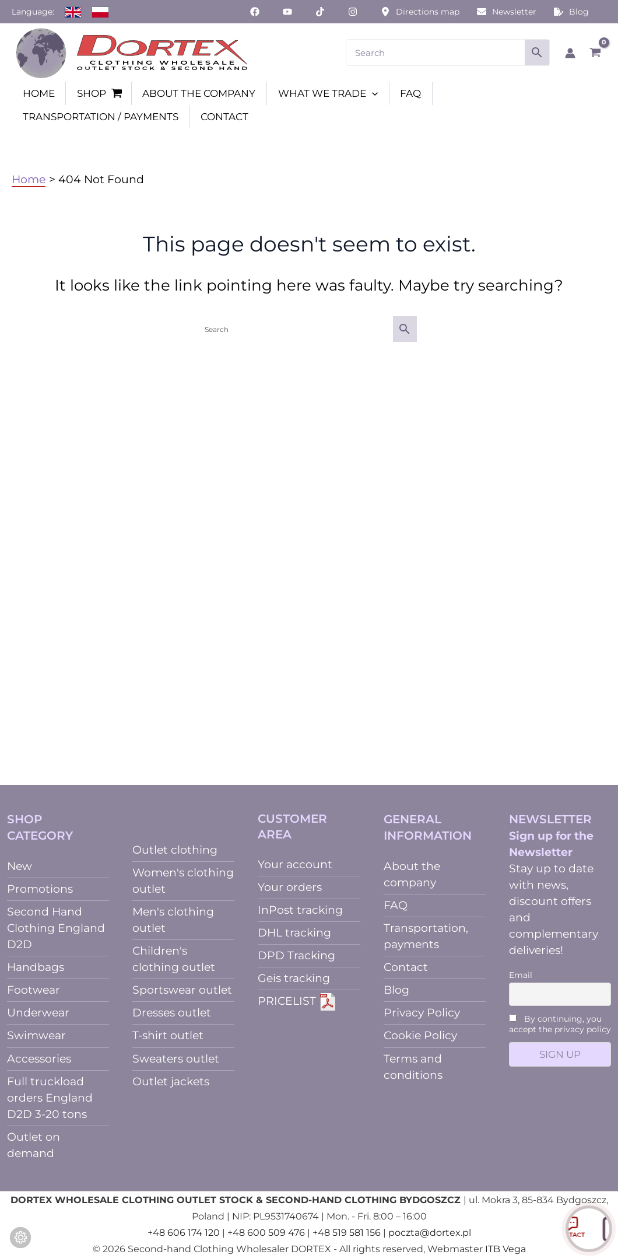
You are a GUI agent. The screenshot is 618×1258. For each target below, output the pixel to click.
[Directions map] (420, 12)
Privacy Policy (422, 1012)
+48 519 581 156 (346, 1232)
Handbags (35, 967)
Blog (396, 990)
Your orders (290, 887)
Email (520, 975)
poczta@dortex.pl (429, 1232)
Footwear (33, 990)
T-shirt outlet (167, 1035)
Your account (295, 864)
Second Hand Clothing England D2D (56, 928)
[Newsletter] (506, 12)
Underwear (38, 1012)
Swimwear (36, 1035)
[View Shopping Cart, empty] (595, 52)
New (19, 866)
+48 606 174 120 (184, 1232)
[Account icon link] (570, 53)
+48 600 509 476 (266, 1232)
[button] (372, 93)
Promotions (40, 889)
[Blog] (571, 12)
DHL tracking (294, 932)
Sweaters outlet (175, 1058)
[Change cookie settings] (20, 1237)
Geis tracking (294, 978)
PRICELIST (297, 1001)
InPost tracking (300, 910)
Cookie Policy (420, 1035)
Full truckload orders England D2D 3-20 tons (50, 1098)
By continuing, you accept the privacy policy (560, 1024)
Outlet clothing (174, 850)
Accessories (39, 1058)
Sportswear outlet (182, 990)
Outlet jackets (170, 1081)
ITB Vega (505, 1248)
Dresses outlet (171, 1012)
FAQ (396, 905)
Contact (406, 967)
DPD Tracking (296, 955)
